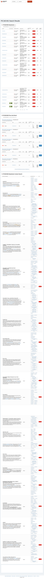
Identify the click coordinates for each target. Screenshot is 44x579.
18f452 (32, 318)
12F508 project (33, 547)
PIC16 (19, 446)
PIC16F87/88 (8, 249)
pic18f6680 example (33, 419)
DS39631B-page (33, 293)
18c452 (32, 225)
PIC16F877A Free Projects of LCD (34, 325)
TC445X (32, 499)
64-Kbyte (19, 444)
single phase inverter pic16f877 (34, 531)
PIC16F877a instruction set (34, 459)
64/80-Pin (15, 284)
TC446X (35, 499)
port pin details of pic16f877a (34, 369)
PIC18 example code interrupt (34, 423)
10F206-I (35, 344)
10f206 (32, 340)
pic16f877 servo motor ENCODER (34, 268)
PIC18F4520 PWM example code (34, 309)
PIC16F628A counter (33, 421)
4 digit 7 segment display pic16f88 (34, 246)
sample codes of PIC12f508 (34, 540)
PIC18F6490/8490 (9, 284)
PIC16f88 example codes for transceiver (34, 249)
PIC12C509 (11, 399)
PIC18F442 (35, 472)
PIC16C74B (36, 401)
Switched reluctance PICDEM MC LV (34, 513)
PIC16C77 (35, 402)
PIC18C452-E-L (14, 145)
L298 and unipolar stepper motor (34, 208)
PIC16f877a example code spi (34, 456)
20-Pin (13, 525)
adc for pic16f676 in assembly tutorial (34, 383)
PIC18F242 (34, 471)
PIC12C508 (7, 398)
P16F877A (32, 316)
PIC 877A (32, 355)
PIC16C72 (12, 398)
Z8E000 (32, 432)
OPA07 (31, 522)
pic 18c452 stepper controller (34, 210)
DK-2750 (32, 263)
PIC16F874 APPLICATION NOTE (34, 367)
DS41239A (19, 343)
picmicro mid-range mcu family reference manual (34, 254)
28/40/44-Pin (18, 272)
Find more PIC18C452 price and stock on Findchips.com (22, 169)
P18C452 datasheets (33, 224)
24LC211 (36, 434)
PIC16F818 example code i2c (34, 484)
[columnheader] (5, 29)
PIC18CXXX (4, 184)
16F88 (36, 250)
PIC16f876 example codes (34, 365)
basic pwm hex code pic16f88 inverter (34, 252)
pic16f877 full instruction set (34, 295)
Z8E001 (32, 433)
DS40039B (18, 381)
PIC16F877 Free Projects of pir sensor (34, 278)
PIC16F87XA (32, 556)
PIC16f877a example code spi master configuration (34, 357)
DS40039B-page (33, 376)
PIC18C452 (36, 181)
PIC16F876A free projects (34, 561)
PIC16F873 (32, 362)
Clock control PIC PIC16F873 (34, 363)
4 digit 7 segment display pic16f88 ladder (34, 244)
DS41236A (35, 536)
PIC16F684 (32, 509)
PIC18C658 (32, 181)
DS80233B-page (33, 416)
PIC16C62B (32, 424)
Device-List (35, 433)
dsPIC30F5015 (32, 498)
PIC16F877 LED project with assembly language (34, 343)
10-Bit (31, 291)
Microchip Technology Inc (7, 119)
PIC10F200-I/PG (32, 337)
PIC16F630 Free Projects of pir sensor (34, 378)
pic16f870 (32, 400)
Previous (17, 109)
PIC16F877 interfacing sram (34, 281)
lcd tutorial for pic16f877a (34, 323)
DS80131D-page (33, 354)
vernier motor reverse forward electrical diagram (34, 204)
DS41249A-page (33, 521)
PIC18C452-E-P (14, 155)
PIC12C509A (32, 394)
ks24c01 (32, 439)
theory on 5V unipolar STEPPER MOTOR (34, 212)
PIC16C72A (6, 399)
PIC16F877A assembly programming (34, 328)
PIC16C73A (17, 399)
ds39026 (35, 188)
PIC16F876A (32, 399)
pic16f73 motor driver (34, 282)
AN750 (8, 224)
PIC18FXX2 (8, 470)
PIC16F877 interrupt (33, 420)
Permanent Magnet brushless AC (34, 507)
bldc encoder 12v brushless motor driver (34, 274)
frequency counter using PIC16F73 (34, 417)
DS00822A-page (33, 201)
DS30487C (5, 250)
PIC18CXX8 (32, 183)
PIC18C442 (36, 189)
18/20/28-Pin (14, 249)
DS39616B (36, 262)
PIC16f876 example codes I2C (34, 360)
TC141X (36, 498)
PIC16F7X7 (32, 497)
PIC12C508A (17, 398)
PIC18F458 (32, 402)
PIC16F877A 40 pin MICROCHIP (34, 463)
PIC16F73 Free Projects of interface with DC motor (34, 271)
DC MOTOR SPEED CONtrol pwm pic (34, 510)
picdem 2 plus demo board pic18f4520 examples (34, 303)
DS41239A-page (33, 336)
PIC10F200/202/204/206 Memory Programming (34, 346)
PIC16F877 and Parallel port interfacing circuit (34, 308)
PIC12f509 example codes (34, 549)
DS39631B (11, 303)
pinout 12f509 (33, 541)
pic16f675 (32, 384)
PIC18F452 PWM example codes (34, 487)
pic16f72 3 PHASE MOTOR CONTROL (34, 503)
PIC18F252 (32, 472)
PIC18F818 (32, 494)
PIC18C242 (14, 185)
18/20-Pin (15, 485)
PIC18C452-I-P (14, 135)
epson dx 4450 (33, 470)
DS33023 (35, 384)
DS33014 (35, 225)
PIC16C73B (32, 401)
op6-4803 (32, 292)
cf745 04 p (32, 434)
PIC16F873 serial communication (34, 461)
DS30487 (32, 257)
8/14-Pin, (32, 536)
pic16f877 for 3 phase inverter (34, 551)
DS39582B (16, 558)
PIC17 (31, 471)
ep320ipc (35, 439)
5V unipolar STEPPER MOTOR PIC (34, 206)
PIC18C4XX (36, 233)
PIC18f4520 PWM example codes (34, 311)
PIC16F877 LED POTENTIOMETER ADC (34, 351)
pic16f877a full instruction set (34, 320)
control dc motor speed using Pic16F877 (34, 554)
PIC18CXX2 (32, 182)
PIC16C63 (36, 424)
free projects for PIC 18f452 (34, 327)
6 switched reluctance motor (34, 515)
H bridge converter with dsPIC (34, 299)
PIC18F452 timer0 (33, 347)
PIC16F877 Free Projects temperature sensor (34, 546)
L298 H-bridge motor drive (34, 216)
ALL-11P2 (32, 440)
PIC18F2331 (32, 279)
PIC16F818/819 (9, 485)
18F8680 (32, 442)
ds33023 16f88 (32, 250)
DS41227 (32, 552)
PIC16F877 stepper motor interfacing (34, 266)
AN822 (31, 202)
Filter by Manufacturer (6, 26)
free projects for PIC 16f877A (34, 330)
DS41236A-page (33, 538)
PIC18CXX (32, 188)
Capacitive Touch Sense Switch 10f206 (34, 349)
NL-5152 (32, 264)
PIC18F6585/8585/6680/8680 (6, 444)
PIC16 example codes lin (34, 489)
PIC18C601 (17, 185)
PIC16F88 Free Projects (34, 258)
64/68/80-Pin (11, 444)
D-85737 (35, 263)
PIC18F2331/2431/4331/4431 (10, 272)
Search (29, 1)
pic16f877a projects (33, 317)
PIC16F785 (8, 525)
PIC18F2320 (35, 400)
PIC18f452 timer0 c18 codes (34, 339)
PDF (34, 37)
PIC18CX (36, 234)
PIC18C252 (16, 195)
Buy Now (40, 126)
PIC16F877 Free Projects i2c (34, 305)
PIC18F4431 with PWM (33, 269)
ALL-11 (18, 434)
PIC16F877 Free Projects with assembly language (34, 526)
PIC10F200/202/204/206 (10, 342)
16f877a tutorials (33, 321)
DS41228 (32, 344)
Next (27, 109)
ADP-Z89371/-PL (33, 431)
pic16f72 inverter (33, 512)
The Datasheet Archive (4, 1)
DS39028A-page (33, 235)
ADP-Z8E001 (35, 432)
